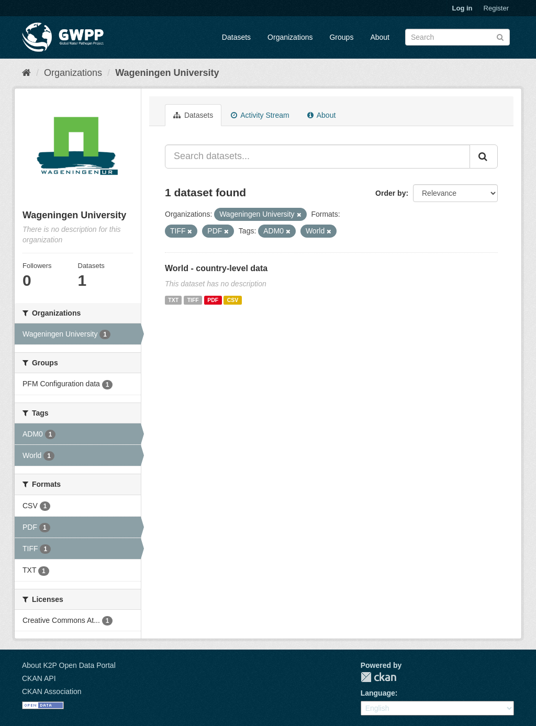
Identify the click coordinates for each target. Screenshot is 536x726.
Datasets (236, 37)
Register (496, 8)
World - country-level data (216, 268)
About (379, 37)
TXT (173, 300)
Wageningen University (167, 73)
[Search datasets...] (317, 156)
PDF (212, 300)
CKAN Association (52, 691)
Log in (462, 8)
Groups (341, 37)
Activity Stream (260, 115)
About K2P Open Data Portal (69, 665)
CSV (233, 300)
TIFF (193, 300)
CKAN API (39, 678)
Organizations (289, 37)
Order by (390, 193)
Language (378, 693)
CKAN (378, 677)
